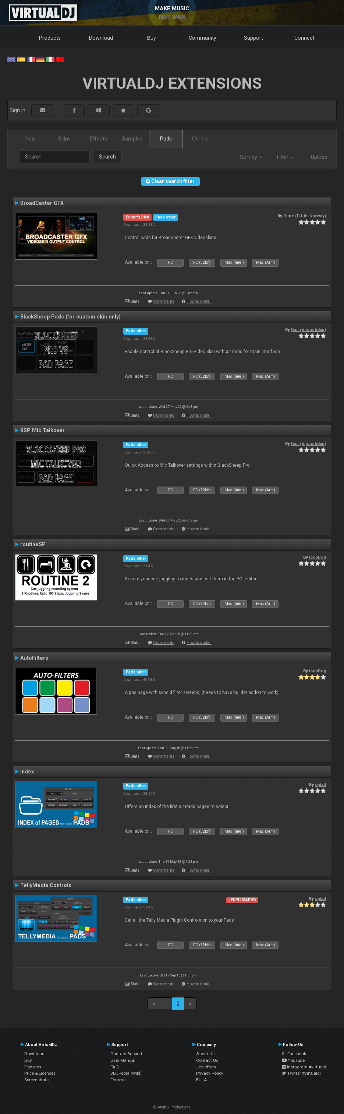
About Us (205, 1053)
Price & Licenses (40, 1073)
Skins (64, 139)
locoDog (317, 557)
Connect (304, 38)
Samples (132, 139)
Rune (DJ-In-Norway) (304, 215)
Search (107, 157)
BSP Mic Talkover (42, 430)
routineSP (33, 544)
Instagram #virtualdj (304, 1066)
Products (50, 38)
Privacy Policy (209, 1073)
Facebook (294, 1053)
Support (253, 38)
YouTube (293, 1060)
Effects (98, 139)
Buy (151, 38)
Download (101, 38)
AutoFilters (34, 658)
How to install (199, 301)
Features (32, 1066)
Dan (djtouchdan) (308, 329)
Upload (319, 157)
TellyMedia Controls (45, 885)
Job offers (206, 1066)
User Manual (122, 1060)
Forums (117, 1079)
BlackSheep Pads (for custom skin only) (70, 317)
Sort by (251, 157)
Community (202, 38)
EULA (201, 1079)
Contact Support (126, 1053)
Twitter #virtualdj (301, 1073)
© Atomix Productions (172, 1107)
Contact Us (207, 1060)
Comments (163, 301)
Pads (166, 139)
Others (200, 139)
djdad (320, 784)
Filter (285, 157)
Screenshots (36, 1079)
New (30, 139)
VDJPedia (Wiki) (126, 1073)
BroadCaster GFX (42, 203)
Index (27, 772)
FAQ (114, 1066)
